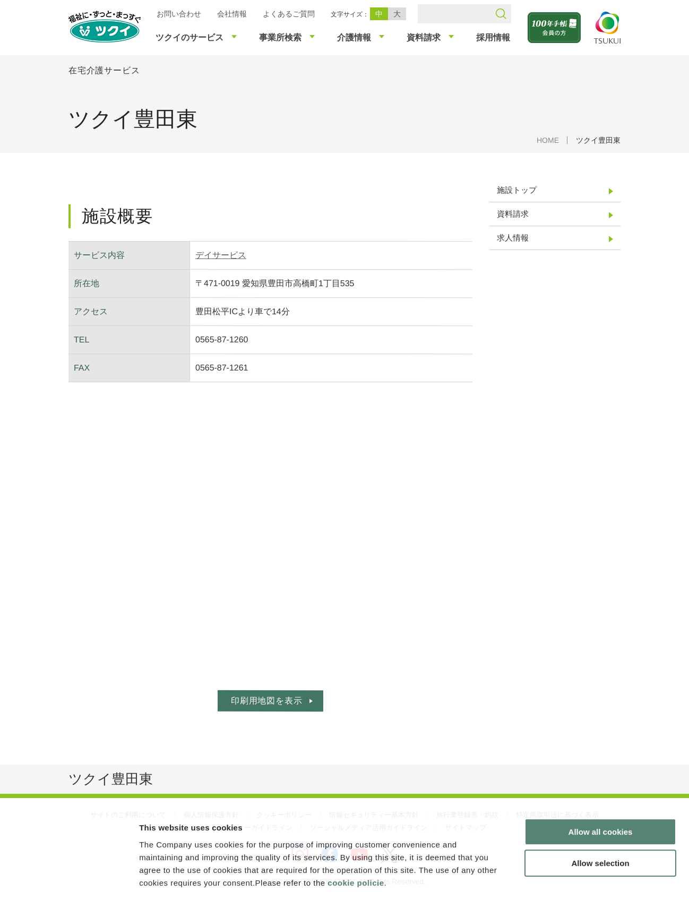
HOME (548, 140)
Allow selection (600, 816)
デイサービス (220, 255)
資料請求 (513, 213)
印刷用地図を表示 (266, 700)
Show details (557, 879)
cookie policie (356, 836)
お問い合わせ (179, 14)
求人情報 (513, 237)
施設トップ (517, 189)
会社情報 (232, 14)
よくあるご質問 (289, 14)
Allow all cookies (601, 785)
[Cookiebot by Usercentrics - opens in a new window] (68, 879)
